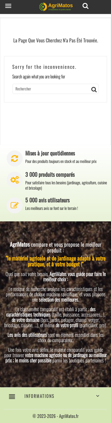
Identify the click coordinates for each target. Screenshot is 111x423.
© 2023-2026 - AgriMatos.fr (55, 416)
